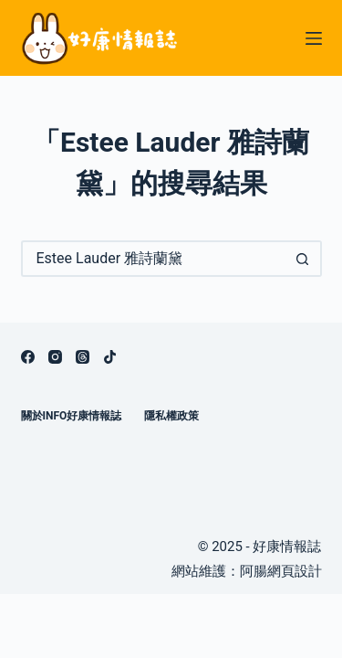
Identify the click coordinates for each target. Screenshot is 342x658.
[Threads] (82, 357)
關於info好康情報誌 (71, 415)
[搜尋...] (153, 258)
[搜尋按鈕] (303, 258)
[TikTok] (110, 357)
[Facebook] (28, 357)
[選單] (314, 38)
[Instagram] (55, 357)
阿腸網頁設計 (281, 571)
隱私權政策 (171, 415)
